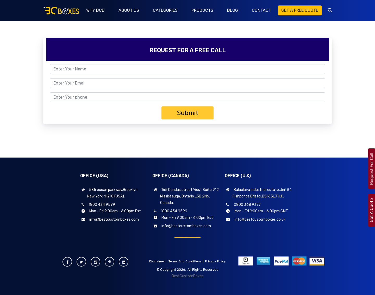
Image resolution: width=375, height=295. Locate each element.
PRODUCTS (202, 10)
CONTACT (261, 10)
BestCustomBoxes (188, 276)
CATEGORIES (165, 10)
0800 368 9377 (243, 204)
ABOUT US (128, 10)
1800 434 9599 (98, 204)
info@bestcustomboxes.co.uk (255, 219)
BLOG (232, 10)
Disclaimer (157, 261)
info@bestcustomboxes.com (110, 219)
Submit (187, 113)
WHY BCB (95, 10)
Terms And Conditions (185, 261)
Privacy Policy (215, 261)
